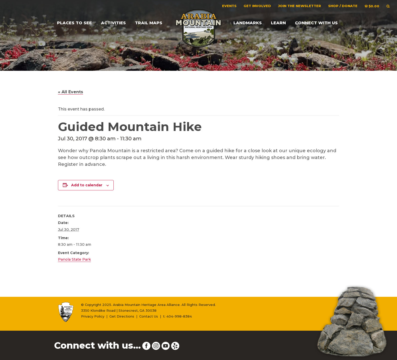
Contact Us (148, 316)
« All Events (70, 91)
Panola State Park (74, 259)
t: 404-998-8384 (177, 316)
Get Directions (121, 316)
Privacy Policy (92, 316)
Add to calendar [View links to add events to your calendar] (86, 185)
